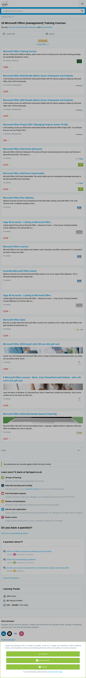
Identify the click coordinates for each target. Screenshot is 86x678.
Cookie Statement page (54, 672)
